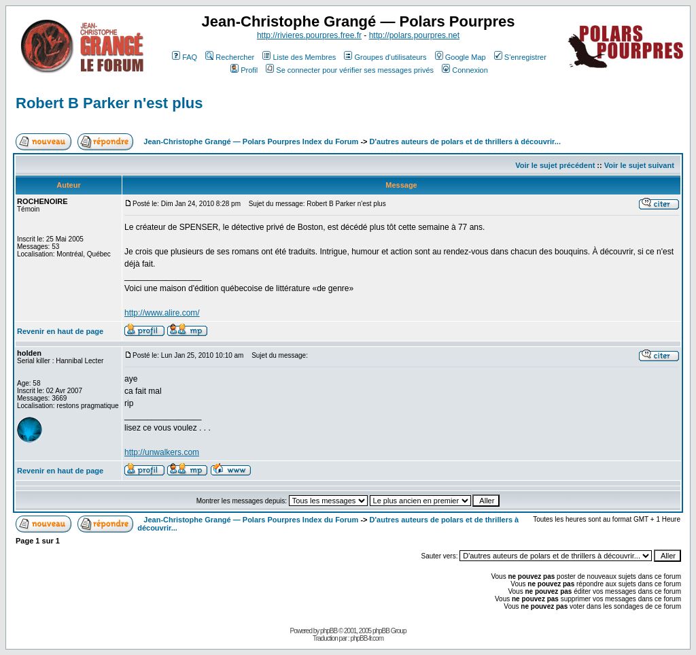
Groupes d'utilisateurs (385, 57)
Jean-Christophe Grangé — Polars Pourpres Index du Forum (250, 141)
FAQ (184, 57)
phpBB (328, 631)
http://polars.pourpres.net (414, 35)
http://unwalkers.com (161, 452)
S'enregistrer (520, 57)
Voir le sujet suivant (639, 165)
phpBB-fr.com (366, 638)
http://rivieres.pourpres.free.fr (309, 35)
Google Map (460, 57)
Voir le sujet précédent (555, 165)
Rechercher (229, 57)
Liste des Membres (299, 57)
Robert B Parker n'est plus (109, 103)
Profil (244, 70)
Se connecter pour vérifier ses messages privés (350, 70)
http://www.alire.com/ (162, 313)
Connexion (465, 70)
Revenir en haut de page (60, 331)
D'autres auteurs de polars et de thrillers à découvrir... (465, 141)
